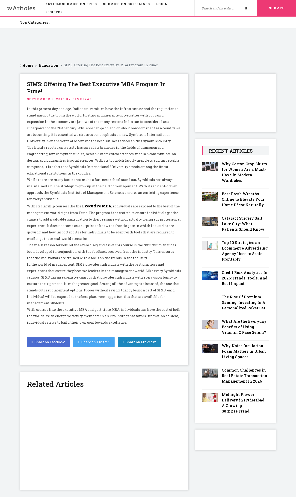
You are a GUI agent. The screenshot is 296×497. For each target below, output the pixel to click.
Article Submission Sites (71, 4)
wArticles (21, 8)
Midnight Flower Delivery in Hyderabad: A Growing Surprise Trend (243, 402)
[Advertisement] (148, 45)
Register (53, 12)
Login (162, 4)
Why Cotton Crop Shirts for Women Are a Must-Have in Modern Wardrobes (244, 172)
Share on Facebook (48, 342)
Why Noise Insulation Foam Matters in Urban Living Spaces (244, 351)
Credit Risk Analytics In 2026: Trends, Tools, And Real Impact (244, 278)
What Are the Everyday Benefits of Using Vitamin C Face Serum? (244, 327)
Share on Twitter (93, 342)
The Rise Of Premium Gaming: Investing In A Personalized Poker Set (243, 302)
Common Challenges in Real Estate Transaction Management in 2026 (244, 376)
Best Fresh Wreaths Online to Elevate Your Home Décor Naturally (243, 199)
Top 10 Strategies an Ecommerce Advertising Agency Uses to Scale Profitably (245, 251)
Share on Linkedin (140, 342)
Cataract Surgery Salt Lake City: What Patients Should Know (243, 224)
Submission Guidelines (126, 4)
